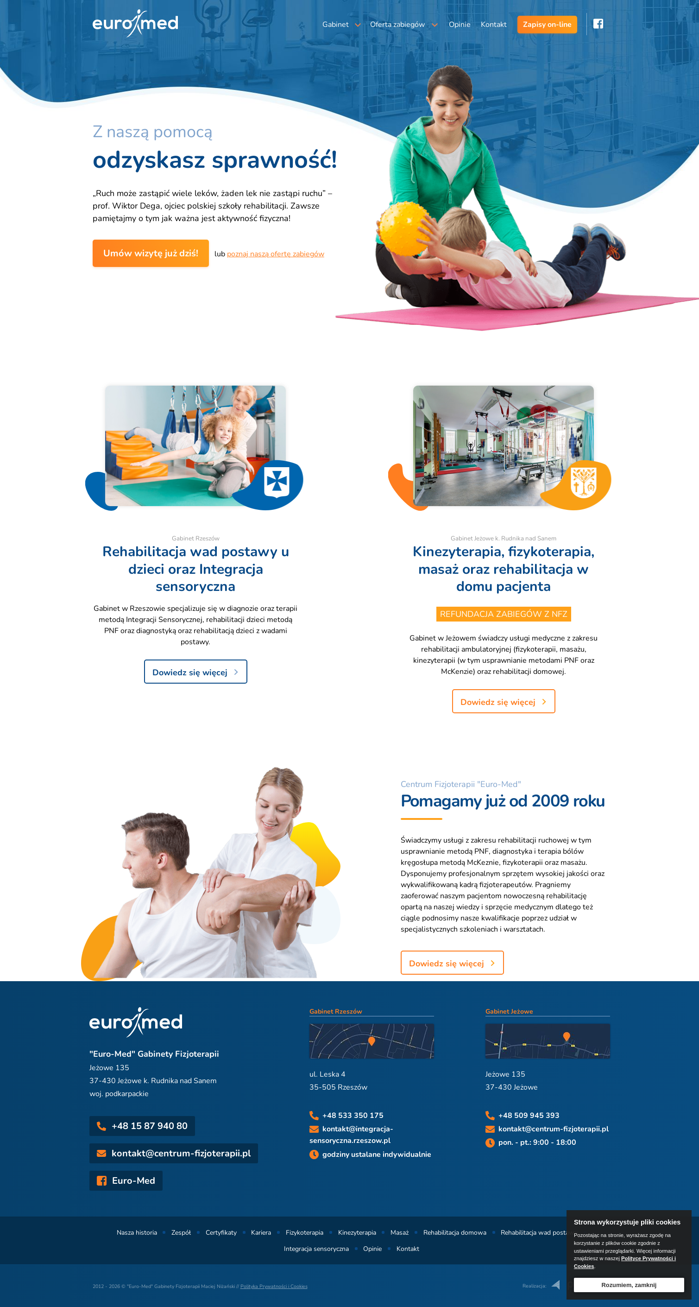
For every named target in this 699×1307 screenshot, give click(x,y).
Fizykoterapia (304, 1232)
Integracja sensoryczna (316, 1248)
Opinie (460, 24)
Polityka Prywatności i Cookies (274, 1286)
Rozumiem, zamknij (629, 1285)
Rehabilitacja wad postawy (539, 1232)
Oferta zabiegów (397, 24)
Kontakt (494, 24)
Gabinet (335, 24)
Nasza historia (137, 1232)
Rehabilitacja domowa (454, 1232)
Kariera (261, 1232)
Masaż (399, 1232)
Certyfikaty (221, 1232)
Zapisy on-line (547, 24)
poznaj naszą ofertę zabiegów (275, 254)
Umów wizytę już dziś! (150, 253)
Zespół (181, 1232)
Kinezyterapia (357, 1232)
